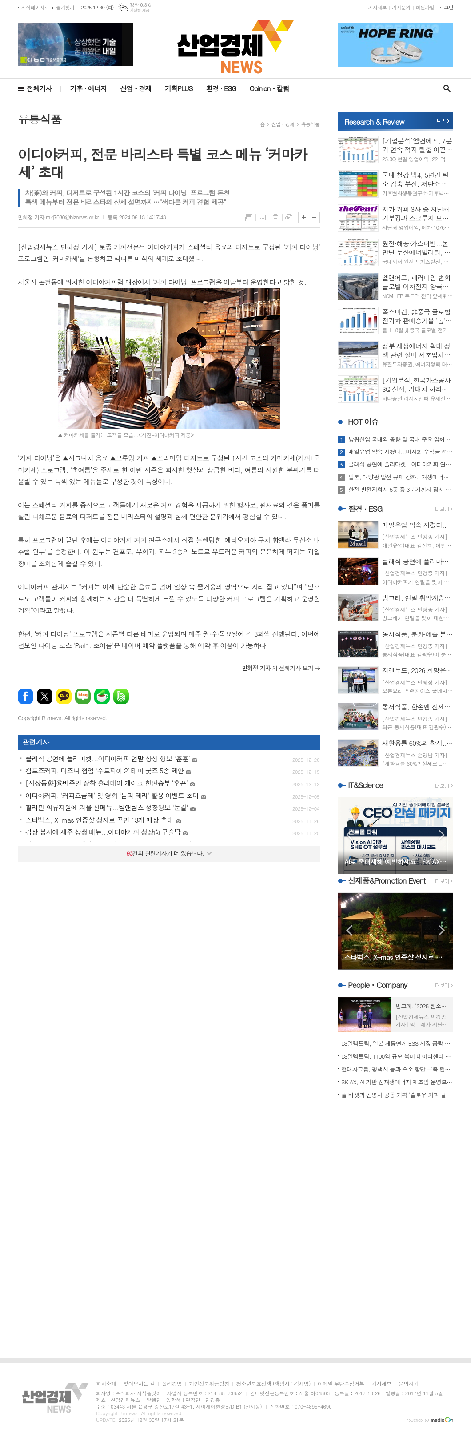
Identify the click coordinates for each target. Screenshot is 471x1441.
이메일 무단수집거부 (341, 1384)
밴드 (121, 696)
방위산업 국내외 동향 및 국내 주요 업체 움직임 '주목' (400, 439)
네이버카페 (102, 696)
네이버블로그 (83, 696)
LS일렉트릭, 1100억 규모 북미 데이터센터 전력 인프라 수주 (397, 1056)
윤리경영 (172, 1384)
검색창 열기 (445, 88)
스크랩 (288, 217)
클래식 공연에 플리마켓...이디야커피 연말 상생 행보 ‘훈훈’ (400, 464)
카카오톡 (64, 696)
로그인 (446, 7)
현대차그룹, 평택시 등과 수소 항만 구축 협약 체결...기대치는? (397, 1069)
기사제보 (377, 7)
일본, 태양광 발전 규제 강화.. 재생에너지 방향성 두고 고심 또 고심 (400, 477)
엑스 (44, 696)
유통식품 (310, 124)
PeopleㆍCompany (377, 984)
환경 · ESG (221, 88)
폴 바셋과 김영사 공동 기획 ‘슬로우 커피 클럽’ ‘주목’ (397, 1095)
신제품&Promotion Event (386, 880)
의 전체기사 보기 (277, 668)
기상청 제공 (140, 10)
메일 (262, 217)
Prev (349, 835)
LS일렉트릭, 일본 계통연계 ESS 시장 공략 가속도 (397, 1043)
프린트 (275, 217)
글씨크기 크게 (303, 217)
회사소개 (106, 1384)
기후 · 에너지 (88, 88)
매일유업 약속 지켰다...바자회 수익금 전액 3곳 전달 (400, 452)
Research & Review (374, 121)
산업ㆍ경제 (136, 88)
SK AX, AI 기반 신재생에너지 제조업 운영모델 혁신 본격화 (397, 1082)
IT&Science (365, 785)
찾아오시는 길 (139, 1384)
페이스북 (25, 696)
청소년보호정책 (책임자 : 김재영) (273, 1384)
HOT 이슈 (363, 421)
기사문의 (401, 7)
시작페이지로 (35, 7)
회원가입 (425, 7)
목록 (248, 217)
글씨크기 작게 (314, 217)
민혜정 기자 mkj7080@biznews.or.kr (58, 217)
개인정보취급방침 (209, 1384)
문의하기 (409, 1384)
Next (442, 835)
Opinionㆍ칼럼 (269, 88)
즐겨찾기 (65, 7)
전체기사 (39, 88)
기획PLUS (179, 88)
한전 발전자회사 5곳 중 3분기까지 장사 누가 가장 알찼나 (400, 490)
